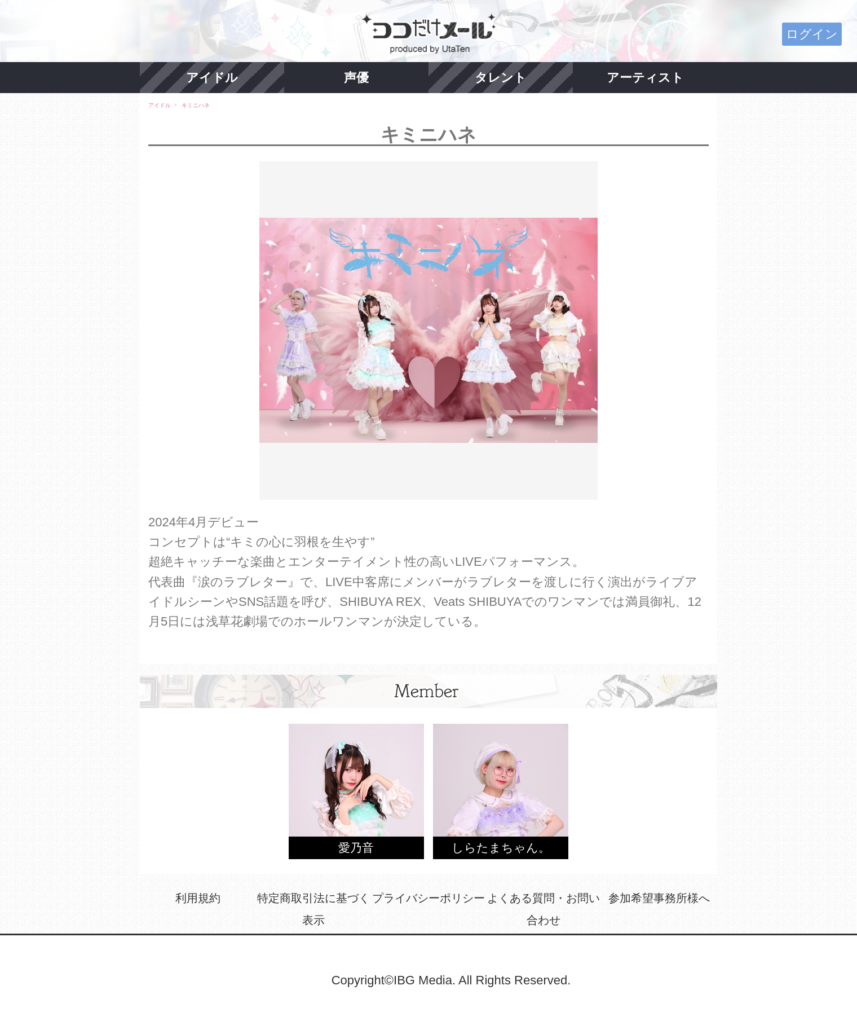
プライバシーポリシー (428, 898)
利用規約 (197, 898)
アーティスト (645, 78)
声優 (356, 78)
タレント (501, 78)
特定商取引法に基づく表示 (313, 909)
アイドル (212, 78)
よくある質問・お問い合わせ (543, 909)
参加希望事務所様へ (659, 898)
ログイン (812, 34)
